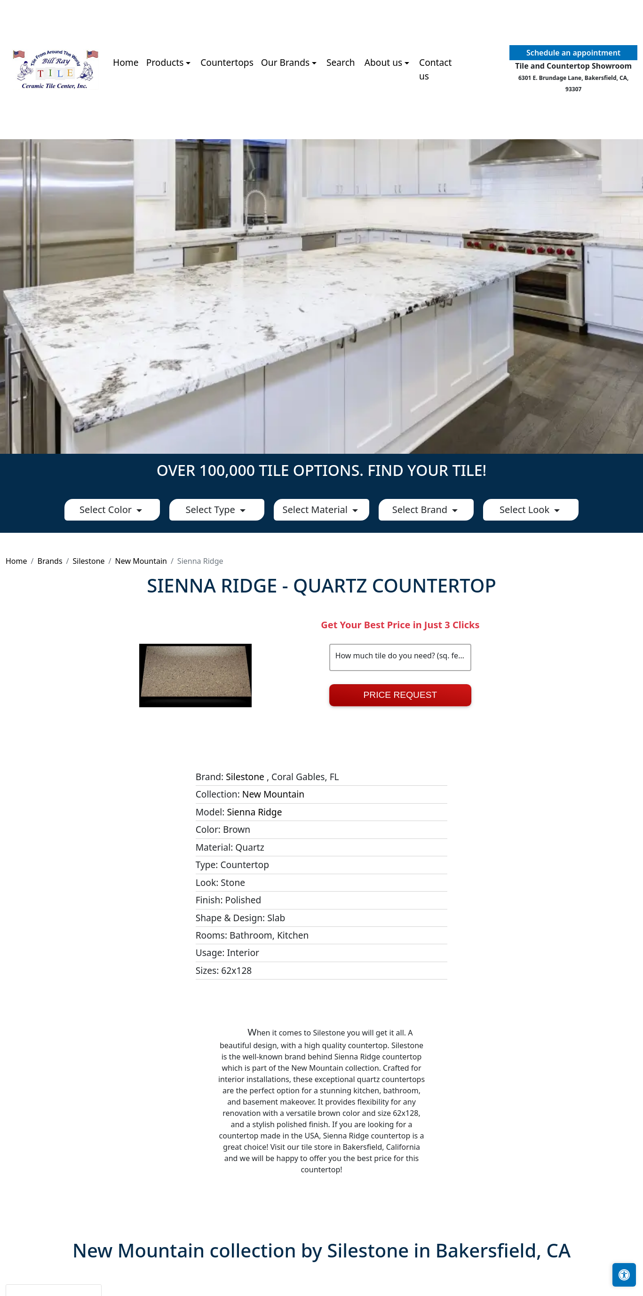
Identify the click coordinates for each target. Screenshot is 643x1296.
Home (126, 62)
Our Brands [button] (285, 62)
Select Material (316, 509)
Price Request (400, 695)
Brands (49, 561)
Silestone (89, 561)
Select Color (106, 509)
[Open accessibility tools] (624, 1275)
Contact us (435, 69)
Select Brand (421, 509)
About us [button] (384, 62)
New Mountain (141, 561)
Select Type (212, 509)
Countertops (227, 62)
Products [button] (165, 62)
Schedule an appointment (573, 52)
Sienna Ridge (254, 812)
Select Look (526, 509)
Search (340, 62)
